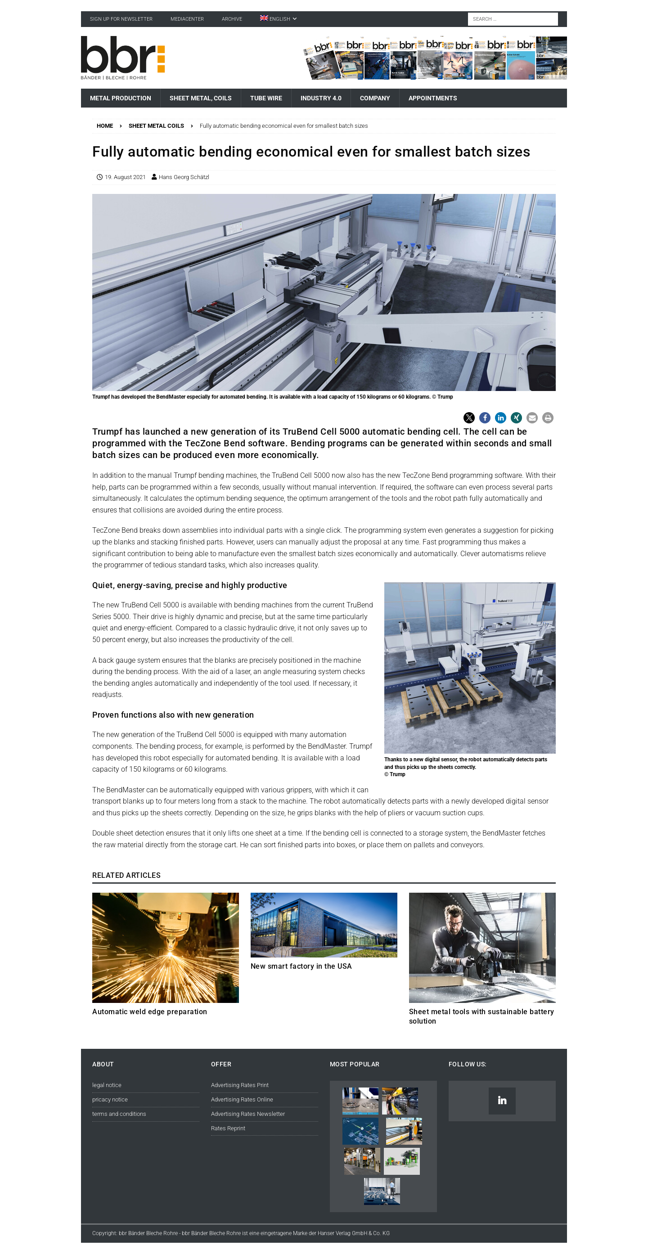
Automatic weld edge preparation (149, 1011)
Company (375, 98)
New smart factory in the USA (301, 966)
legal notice (107, 1085)
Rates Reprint (228, 1128)
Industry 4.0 (321, 98)
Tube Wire (266, 98)
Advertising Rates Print (240, 1085)
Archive (232, 19)
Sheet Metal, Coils (201, 98)
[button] (469, 417)
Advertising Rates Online (242, 1099)
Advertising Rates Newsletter (248, 1113)
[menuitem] (278, 19)
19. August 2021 (125, 177)
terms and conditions (119, 1113)
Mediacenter (187, 19)
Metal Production (120, 98)
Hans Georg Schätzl (184, 177)
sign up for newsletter (121, 19)
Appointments (433, 98)
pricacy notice (110, 1099)
